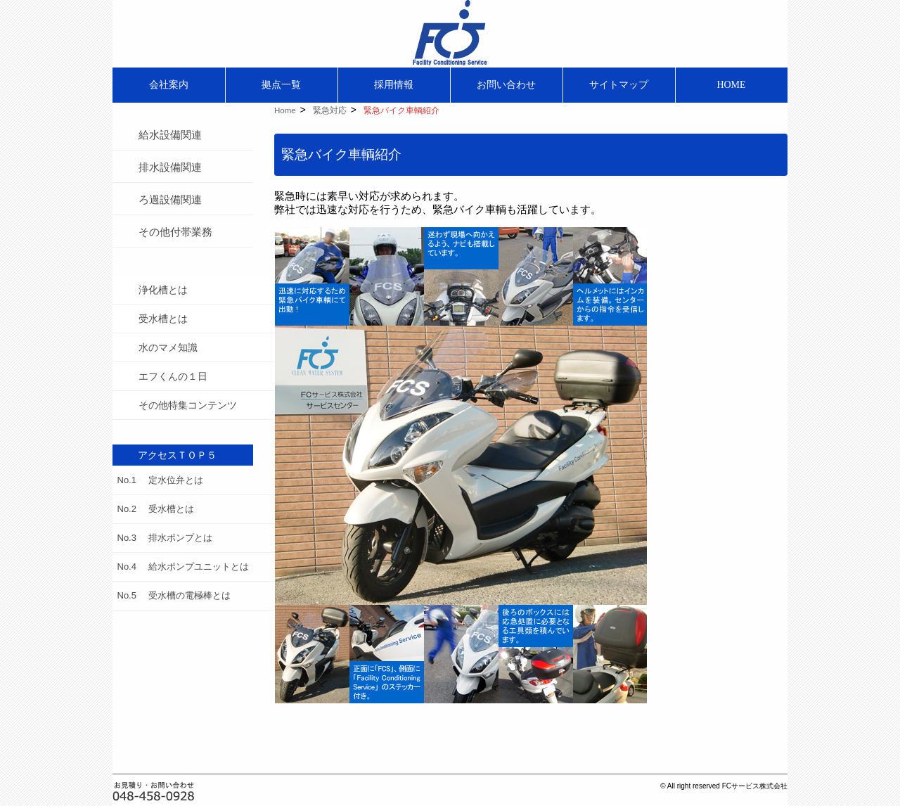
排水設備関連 (170, 167)
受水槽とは (163, 318)
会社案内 (168, 84)
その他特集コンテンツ (188, 405)
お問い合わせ (506, 84)
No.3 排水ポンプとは (164, 537)
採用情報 (393, 84)
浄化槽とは (163, 289)
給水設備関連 (170, 135)
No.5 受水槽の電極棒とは (174, 595)
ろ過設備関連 (170, 199)
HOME (730, 84)
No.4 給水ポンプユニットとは (183, 566)
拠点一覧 (281, 84)
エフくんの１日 (173, 376)
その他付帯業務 (175, 232)
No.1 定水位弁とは (160, 480)
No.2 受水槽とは (155, 509)
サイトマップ (618, 84)
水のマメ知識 (168, 347)
